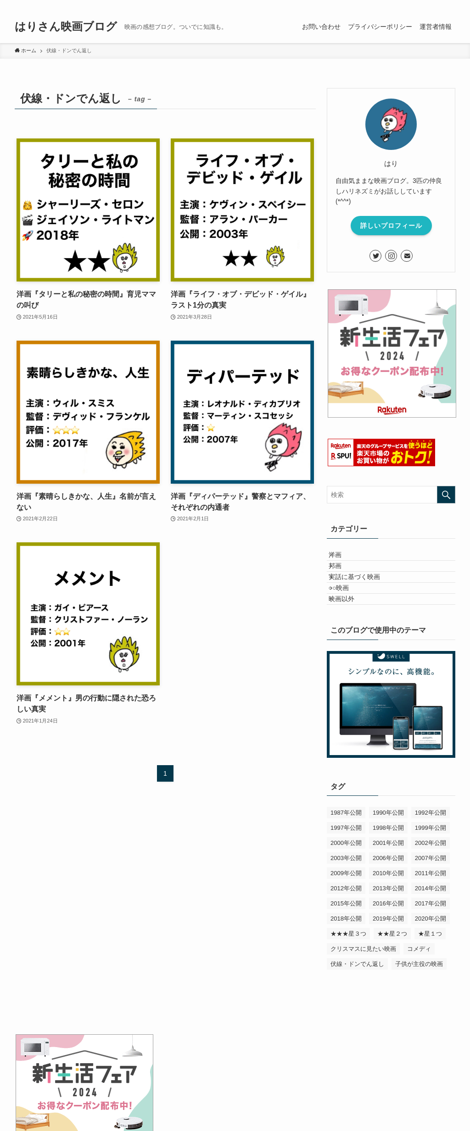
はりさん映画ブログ (66, 26)
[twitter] (402, 5)
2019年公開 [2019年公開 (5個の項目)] (388, 958)
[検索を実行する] (446, 494)
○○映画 (346, 615)
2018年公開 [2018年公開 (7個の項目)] (346, 958)
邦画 (342, 577)
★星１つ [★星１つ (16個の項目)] (430, 974)
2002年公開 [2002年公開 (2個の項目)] (430, 883)
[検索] (449, 5)
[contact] (437, 5)
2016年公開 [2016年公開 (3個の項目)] (388, 943)
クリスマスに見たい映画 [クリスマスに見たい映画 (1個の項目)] (363, 989)
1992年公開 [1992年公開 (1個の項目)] (430, 853)
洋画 (342, 558)
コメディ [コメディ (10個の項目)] (419, 989)
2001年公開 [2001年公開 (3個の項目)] (388, 883)
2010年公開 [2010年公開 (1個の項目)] (388, 913)
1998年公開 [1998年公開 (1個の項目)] (388, 868)
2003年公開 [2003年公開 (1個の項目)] (346, 898)
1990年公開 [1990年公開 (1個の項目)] (388, 853)
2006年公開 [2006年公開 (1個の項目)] (388, 898)
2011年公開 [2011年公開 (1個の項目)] (430, 913)
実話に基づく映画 (362, 597)
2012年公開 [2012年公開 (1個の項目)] (346, 928)
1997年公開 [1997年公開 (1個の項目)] (346, 868)
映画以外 (349, 635)
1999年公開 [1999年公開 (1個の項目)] (430, 868)
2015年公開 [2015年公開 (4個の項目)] (346, 943)
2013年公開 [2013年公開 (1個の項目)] (388, 928)
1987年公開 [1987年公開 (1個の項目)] (346, 853)
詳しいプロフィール (391, 225)
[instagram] (414, 5)
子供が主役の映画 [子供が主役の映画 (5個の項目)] (419, 1004)
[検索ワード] (391, 494)
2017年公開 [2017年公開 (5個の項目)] (430, 943)
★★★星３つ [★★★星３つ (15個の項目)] (348, 974)
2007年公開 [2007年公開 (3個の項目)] (430, 898)
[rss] (425, 5)
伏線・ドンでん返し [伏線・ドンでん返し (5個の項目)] (357, 1004)
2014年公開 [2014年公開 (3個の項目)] (430, 928)
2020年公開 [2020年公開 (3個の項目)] (430, 958)
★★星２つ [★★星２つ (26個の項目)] (392, 974)
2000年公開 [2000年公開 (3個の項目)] (346, 883)
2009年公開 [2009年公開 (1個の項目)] (346, 913)
